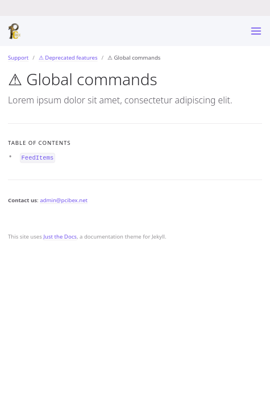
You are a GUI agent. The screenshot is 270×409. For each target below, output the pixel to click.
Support (18, 57)
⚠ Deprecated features (68, 57)
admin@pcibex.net (64, 200)
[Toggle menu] (256, 31)
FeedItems (38, 157)
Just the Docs (60, 236)
